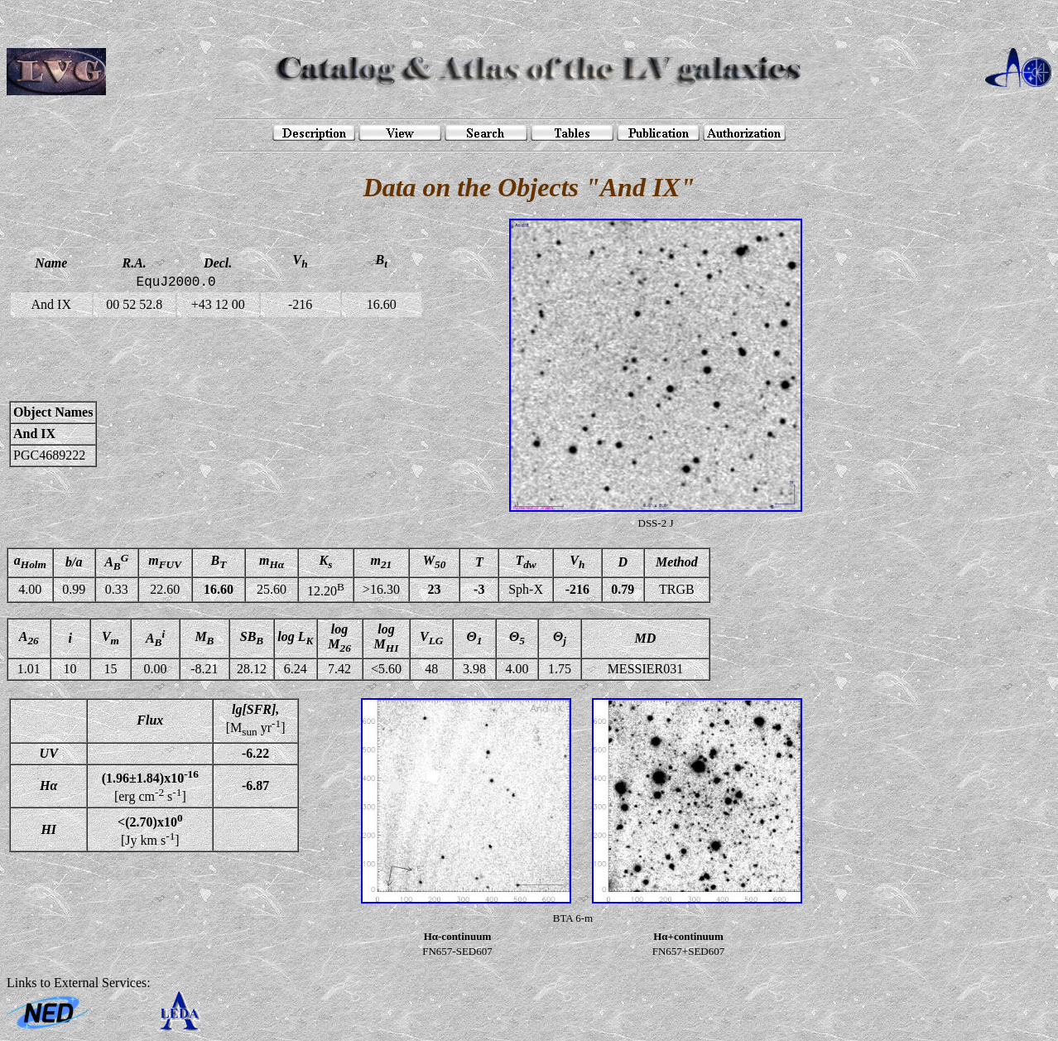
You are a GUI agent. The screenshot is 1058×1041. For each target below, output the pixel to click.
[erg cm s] (150, 786)
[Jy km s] (150, 829)
